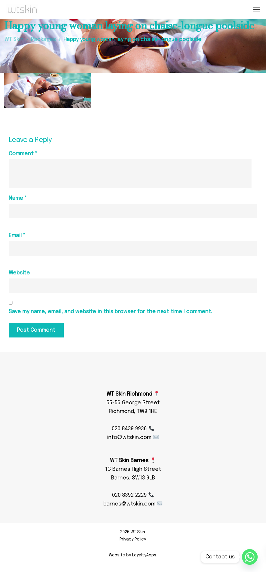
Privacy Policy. (133, 539)
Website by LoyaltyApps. (133, 555)
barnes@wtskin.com (132, 504)
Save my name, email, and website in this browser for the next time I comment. (110, 311)
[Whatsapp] (250, 557)
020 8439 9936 (133, 428)
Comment (23, 153)
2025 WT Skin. (133, 532)
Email (17, 235)
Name (18, 198)
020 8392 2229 (133, 495)
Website (19, 273)
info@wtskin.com (132, 437)
